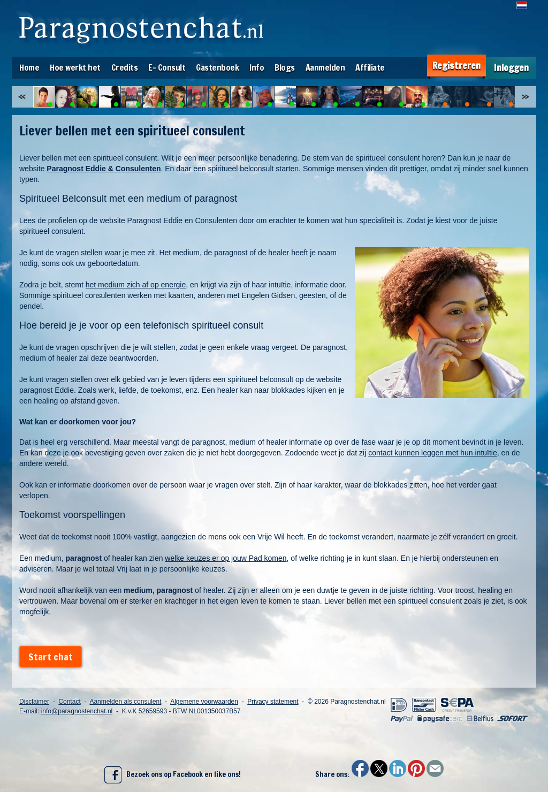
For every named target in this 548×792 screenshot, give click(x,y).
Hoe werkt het (75, 67)
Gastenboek (217, 67)
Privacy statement (272, 701)
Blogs (285, 67)
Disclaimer (34, 701)
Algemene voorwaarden (204, 701)
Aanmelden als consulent (125, 701)
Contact (69, 701)
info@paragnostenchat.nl (77, 711)
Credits (124, 67)
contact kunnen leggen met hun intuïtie (432, 452)
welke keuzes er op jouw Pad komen (225, 558)
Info (256, 67)
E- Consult (166, 67)
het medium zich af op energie (136, 284)
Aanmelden (325, 67)
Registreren (456, 65)
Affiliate (370, 67)
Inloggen (511, 67)
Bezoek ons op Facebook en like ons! (172, 774)
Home (29, 67)
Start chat (50, 657)
